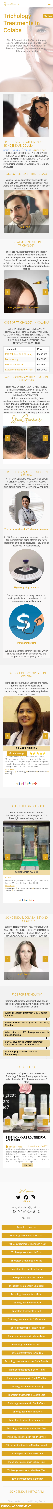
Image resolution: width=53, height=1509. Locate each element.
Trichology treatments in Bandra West (26, 1403)
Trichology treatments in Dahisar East (26, 1462)
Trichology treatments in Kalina (26, 1260)
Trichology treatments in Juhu (27, 1302)
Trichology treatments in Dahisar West (26, 1470)
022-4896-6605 (26, 1211)
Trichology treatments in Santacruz (26, 1420)
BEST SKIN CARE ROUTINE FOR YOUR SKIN (26, 1139)
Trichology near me (26, 1227)
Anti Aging (10, 772)
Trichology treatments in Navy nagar (26, 1327)
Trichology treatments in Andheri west (26, 1244)
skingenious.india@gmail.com (26, 1207)
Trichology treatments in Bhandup (27, 1386)
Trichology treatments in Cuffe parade (26, 1319)
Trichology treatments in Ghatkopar (26, 1286)
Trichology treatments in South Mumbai (26, 1378)
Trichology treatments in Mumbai (26, 1235)
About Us (26, 1218)
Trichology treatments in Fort (26, 1311)
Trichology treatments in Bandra (26, 1411)
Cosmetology (21, 772)
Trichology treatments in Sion (26, 1344)
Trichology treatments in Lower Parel (26, 1369)
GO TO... (48, 16)
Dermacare (32, 772)
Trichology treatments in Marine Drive (26, 1336)
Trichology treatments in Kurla (26, 1252)
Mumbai (16, 150)
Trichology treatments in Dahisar (26, 1478)
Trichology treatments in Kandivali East (26, 1428)
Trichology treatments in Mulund (26, 1453)
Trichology (8, 774)
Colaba (27, 150)
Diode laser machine (25, 888)
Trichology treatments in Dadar (26, 1269)
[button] (49, 4)
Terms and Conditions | (19, 1501)
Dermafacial (42, 772)
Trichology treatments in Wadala (26, 1353)
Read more (28, 1165)
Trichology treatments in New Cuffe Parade (26, 1361)
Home (6, 150)
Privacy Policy (38, 1501)
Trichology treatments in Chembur (26, 1277)
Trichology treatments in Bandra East (26, 1395)
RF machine (11, 888)
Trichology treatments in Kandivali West (26, 1437)
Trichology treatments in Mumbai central (26, 1445)
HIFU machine (18, 890)
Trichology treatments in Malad (26, 1294)
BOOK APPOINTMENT (16, 1506)
